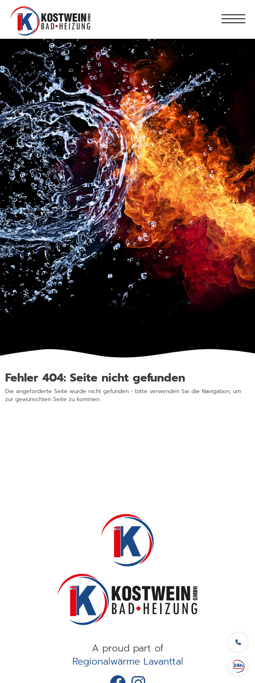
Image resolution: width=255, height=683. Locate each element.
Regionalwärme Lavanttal (127, 662)
